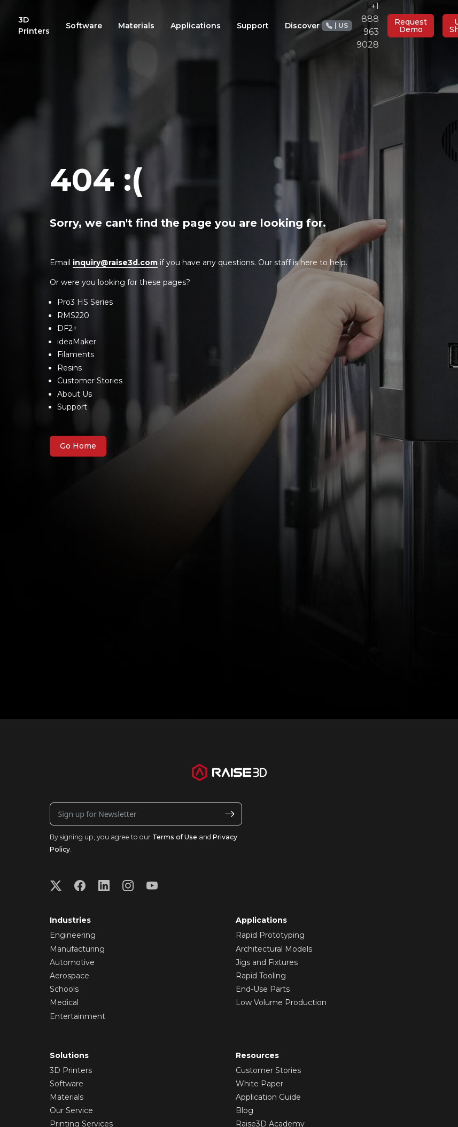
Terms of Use (174, 837)
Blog (244, 1110)
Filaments (75, 354)
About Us (74, 394)
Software (66, 1084)
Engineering (73, 935)
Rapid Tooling (261, 976)
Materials (66, 1097)
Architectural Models (274, 949)
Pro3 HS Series (85, 302)
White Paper (259, 1084)
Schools (64, 989)
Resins (69, 368)
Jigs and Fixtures (267, 962)
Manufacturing (77, 949)
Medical (64, 1002)
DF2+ (67, 328)
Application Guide (268, 1097)
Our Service (71, 1110)
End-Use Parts (263, 989)
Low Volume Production (281, 1002)
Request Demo (410, 25)
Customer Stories (89, 380)
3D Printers (71, 1070)
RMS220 (73, 315)
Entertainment (77, 1016)
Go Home (78, 446)
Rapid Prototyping (270, 935)
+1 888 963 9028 (350, 25)
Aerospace (69, 976)
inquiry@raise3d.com (115, 262)
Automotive (72, 962)
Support (72, 407)
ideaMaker (76, 341)
